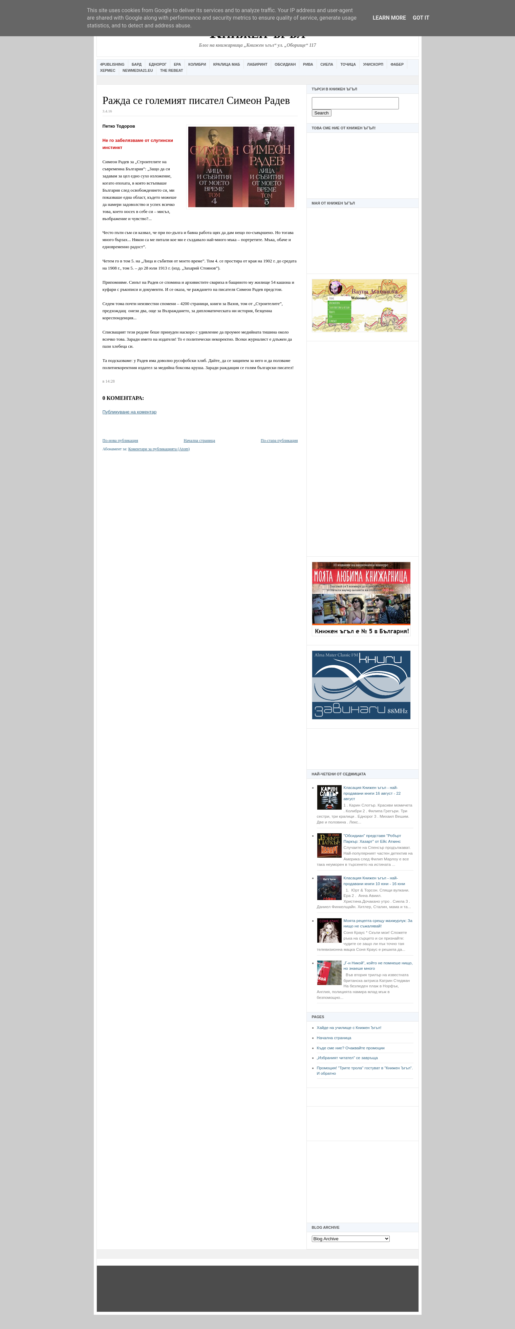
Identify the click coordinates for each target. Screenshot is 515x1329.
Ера (177, 64)
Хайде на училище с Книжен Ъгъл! (349, 1027)
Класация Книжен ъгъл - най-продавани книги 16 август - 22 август (372, 793)
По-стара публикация (279, 440)
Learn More (389, 18)
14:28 (109, 381)
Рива (308, 64)
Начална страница (334, 1037)
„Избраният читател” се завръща (347, 1057)
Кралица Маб (226, 64)
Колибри (197, 64)
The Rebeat (171, 70)
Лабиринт (257, 64)
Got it (421, 18)
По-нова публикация (120, 440)
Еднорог (158, 64)
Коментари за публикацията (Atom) (159, 449)
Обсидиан (285, 64)
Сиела (326, 64)
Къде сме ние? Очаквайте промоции (351, 1048)
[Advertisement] (362, 448)
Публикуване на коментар (130, 411)
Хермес (107, 70)
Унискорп (373, 64)
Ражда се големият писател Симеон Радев (196, 100)
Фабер (397, 64)
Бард (137, 64)
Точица (348, 64)
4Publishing (112, 64)
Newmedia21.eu (138, 70)
